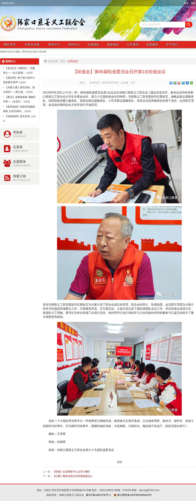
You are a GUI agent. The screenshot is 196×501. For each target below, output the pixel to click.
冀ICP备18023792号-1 (98, 495)
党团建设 (152, 44)
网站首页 (10, 44)
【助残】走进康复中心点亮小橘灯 (71, 471)
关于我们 (172, 44)
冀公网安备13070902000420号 (134, 495)
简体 (193, 3)
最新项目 (113, 44)
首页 (62, 61)
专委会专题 (32, 44)
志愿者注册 (7, 3)
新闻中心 (54, 44)
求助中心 (74, 44)
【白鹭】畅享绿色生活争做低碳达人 (73, 476)
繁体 (186, 3)
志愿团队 (93, 44)
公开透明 (133, 44)
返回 (119, 461)
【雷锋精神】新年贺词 (16, 116)
